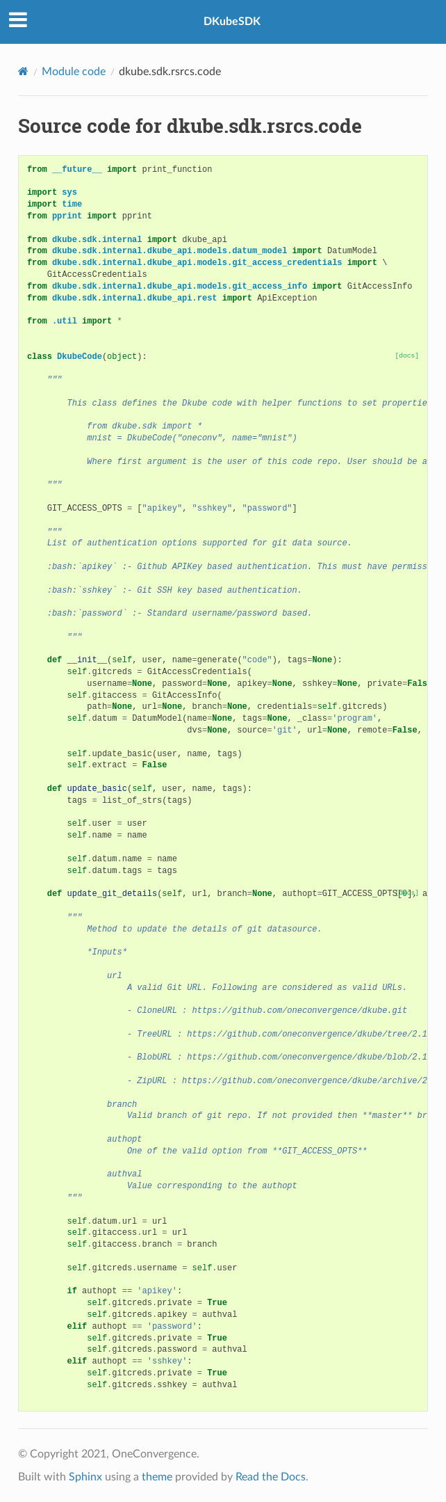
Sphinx (85, 1477)
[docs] (407, 356)
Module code (74, 71)
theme (157, 1477)
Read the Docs (271, 1477)
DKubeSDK (232, 21)
